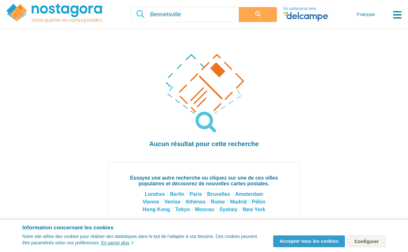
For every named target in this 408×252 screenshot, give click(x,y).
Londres (155, 194)
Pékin (259, 201)
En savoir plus (117, 242)
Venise (172, 201)
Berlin (177, 194)
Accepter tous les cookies (309, 241)
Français (366, 14)
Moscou (204, 209)
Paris (196, 194)
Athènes (196, 201)
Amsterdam (249, 194)
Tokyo (182, 209)
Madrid (238, 201)
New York (254, 209)
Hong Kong (156, 209)
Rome (218, 201)
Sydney (228, 209)
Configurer (366, 241)
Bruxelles (218, 194)
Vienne (150, 201)
